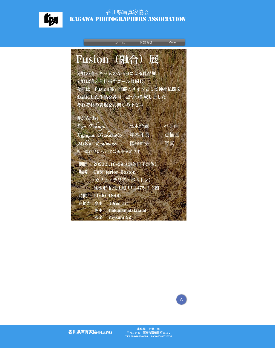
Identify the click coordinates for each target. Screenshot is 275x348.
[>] (181, 299)
